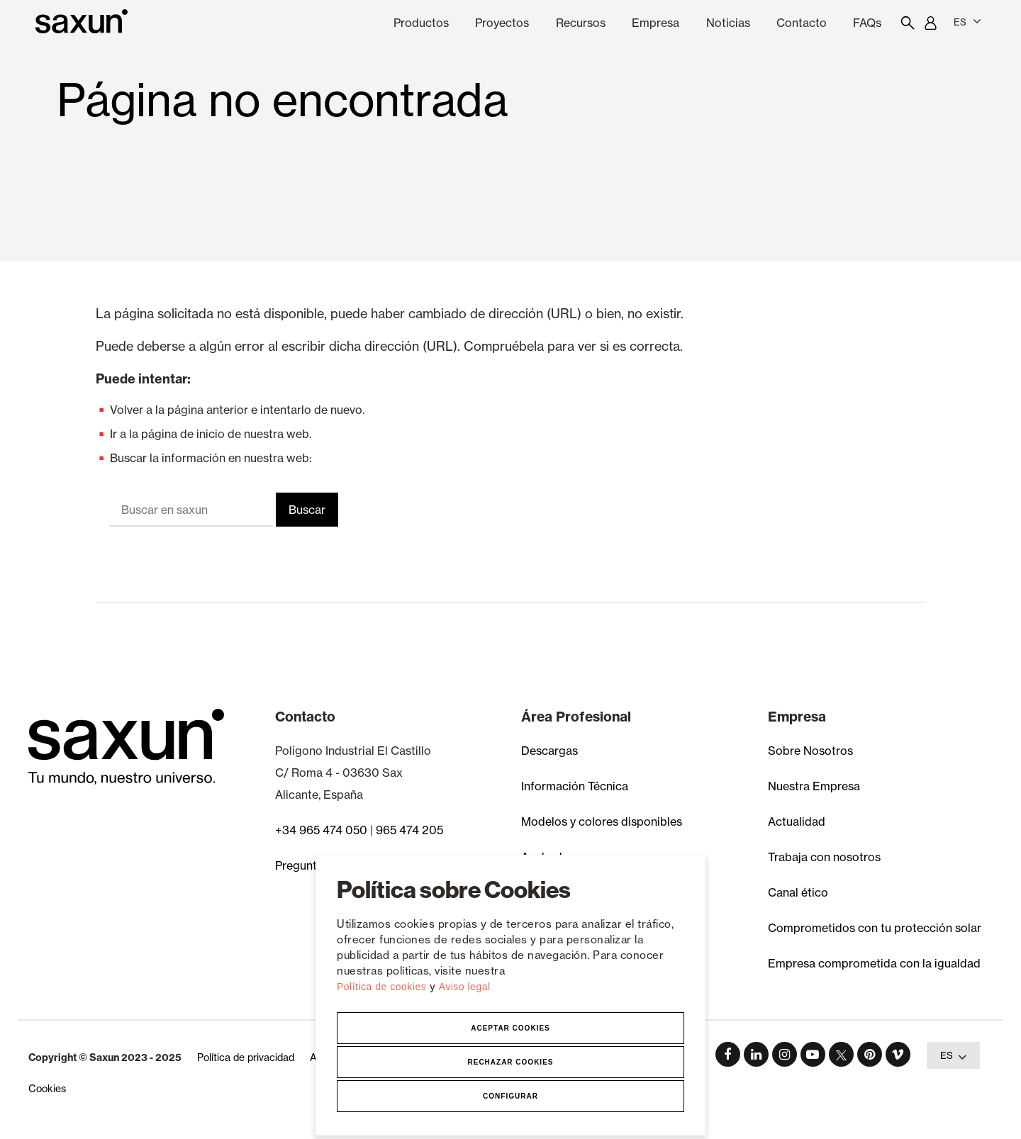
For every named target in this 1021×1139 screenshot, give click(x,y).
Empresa (655, 23)
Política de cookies (383, 986)
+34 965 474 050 (321, 830)
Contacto (801, 23)
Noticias (728, 23)
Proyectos (502, 23)
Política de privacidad (245, 1057)
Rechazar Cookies (510, 1062)
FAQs (867, 23)
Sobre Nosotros (810, 751)
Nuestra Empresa (814, 786)
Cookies (47, 1088)
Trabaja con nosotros (824, 857)
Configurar (510, 1096)
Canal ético (798, 892)
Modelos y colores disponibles (601, 821)
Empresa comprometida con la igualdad (874, 963)
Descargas (549, 751)
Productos (421, 23)
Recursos (581, 23)
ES (967, 21)
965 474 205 (409, 830)
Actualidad (796, 821)
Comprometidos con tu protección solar (874, 928)
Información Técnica (574, 786)
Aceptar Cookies (510, 1028)
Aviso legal (465, 986)
